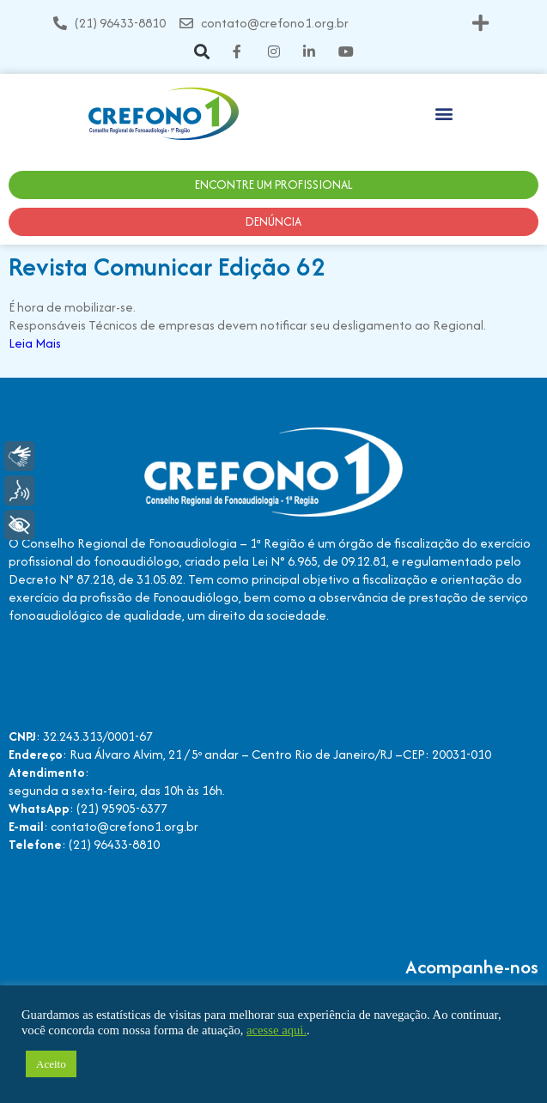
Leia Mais (35, 343)
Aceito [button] (51, 1064)
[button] (481, 23)
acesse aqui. (276, 1030)
